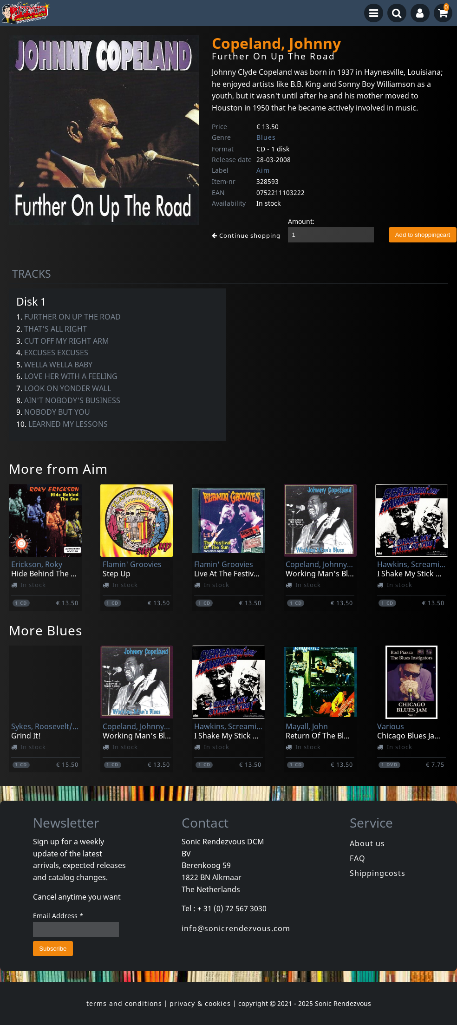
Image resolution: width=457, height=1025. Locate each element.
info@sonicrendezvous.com (236, 928)
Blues (266, 137)
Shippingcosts (377, 873)
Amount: (301, 221)
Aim (263, 170)
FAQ (358, 858)
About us (367, 843)
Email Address (58, 915)
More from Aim (58, 468)
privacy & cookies (200, 1003)
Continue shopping (246, 235)
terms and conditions (124, 1003)
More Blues (45, 630)
